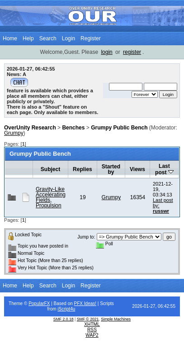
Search (48, 38)
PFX (79, 303)
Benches (73, 127)
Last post (164, 169)
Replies (82, 169)
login (106, 52)
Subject (50, 169)
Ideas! (90, 303)
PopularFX (39, 303)
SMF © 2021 (88, 319)
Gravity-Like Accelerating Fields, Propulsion (51, 197)
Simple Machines (116, 319)
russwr (161, 211)
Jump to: (86, 236)
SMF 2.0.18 (63, 319)
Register (90, 38)
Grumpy (14, 133)
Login (68, 38)
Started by (111, 169)
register (132, 52)
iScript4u (66, 308)
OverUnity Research (30, 127)
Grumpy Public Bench (119, 127)
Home (10, 38)
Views (137, 169)
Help (28, 38)
